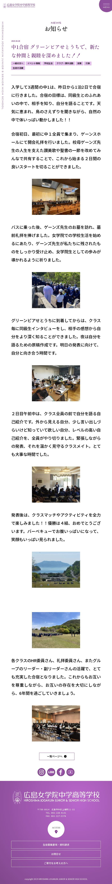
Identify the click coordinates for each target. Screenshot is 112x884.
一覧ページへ (54, 756)
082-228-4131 (58, 812)
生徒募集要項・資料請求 (56, 844)
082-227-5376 (58, 816)
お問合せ (56, 854)
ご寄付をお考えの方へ (56, 863)
